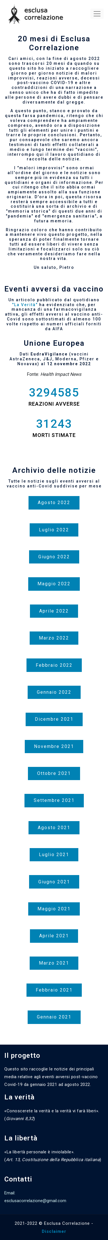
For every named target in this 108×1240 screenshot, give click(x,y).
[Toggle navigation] (97, 14)
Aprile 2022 (54, 611)
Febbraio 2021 (54, 990)
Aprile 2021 (54, 935)
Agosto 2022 (54, 502)
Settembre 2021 (54, 800)
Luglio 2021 (54, 854)
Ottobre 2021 (54, 773)
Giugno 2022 (54, 556)
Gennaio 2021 (54, 1017)
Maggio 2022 (54, 583)
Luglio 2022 (54, 529)
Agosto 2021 (54, 827)
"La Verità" (25, 304)
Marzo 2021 (54, 963)
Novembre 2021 (54, 746)
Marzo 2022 (54, 638)
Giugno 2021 (54, 882)
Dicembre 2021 (54, 719)
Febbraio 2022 (54, 665)
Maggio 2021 (54, 908)
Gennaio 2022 (54, 692)
